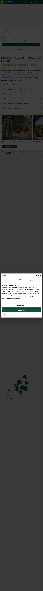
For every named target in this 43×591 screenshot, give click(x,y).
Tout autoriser (21, 310)
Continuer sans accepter (8, 314)
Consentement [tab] (7, 279)
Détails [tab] (21, 279)
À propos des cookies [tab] (35, 279)
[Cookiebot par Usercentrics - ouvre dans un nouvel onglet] (34, 276)
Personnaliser (21, 305)
